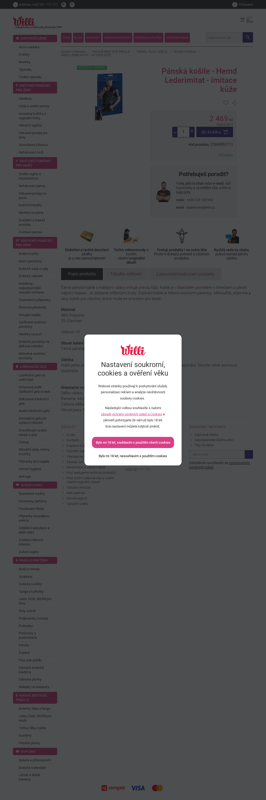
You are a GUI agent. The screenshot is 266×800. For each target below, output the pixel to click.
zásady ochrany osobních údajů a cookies (131, 414)
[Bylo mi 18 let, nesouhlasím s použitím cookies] (133, 456)
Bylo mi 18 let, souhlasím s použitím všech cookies (133, 442)
